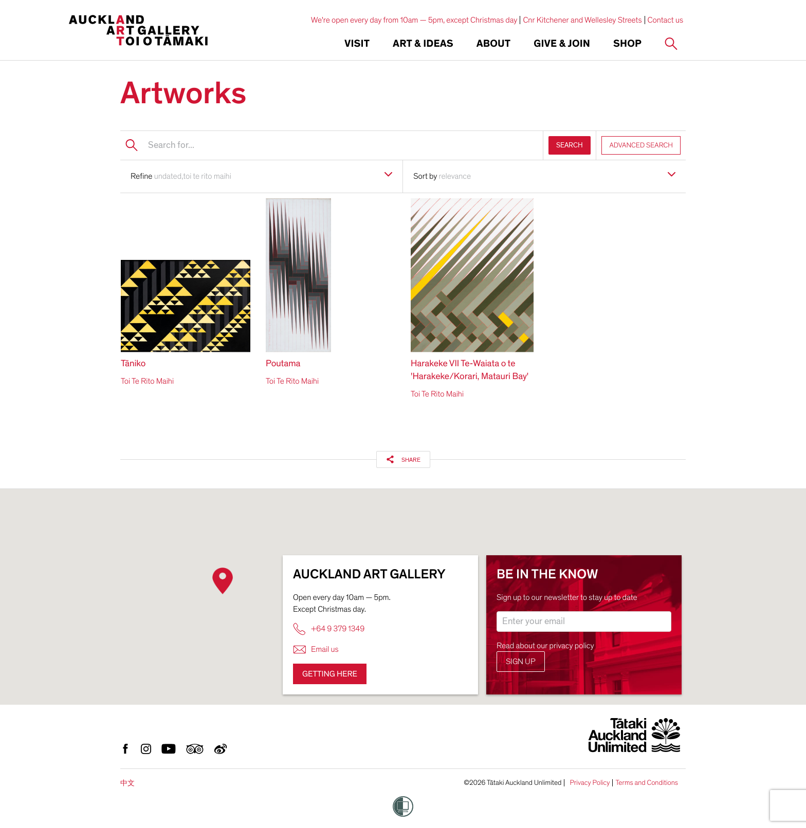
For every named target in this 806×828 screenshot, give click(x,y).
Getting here (329, 674)
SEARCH (569, 145)
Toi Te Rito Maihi (147, 381)
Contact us (666, 20)
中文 (127, 783)
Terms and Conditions (646, 782)
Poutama (283, 364)
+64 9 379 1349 (328, 629)
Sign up (521, 661)
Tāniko (133, 364)
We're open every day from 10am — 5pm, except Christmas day (414, 20)
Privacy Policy (590, 782)
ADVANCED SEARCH (641, 145)
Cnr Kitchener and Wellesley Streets (582, 20)
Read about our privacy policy (545, 645)
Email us (316, 649)
